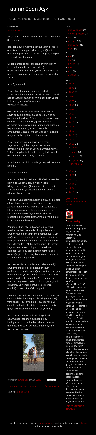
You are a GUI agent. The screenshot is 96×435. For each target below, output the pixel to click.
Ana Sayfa (35, 386)
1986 (71, 88)
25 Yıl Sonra (14, 30)
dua (70, 67)
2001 (71, 96)
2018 (71, 144)
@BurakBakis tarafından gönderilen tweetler (76, 201)
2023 (71, 183)
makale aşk (73, 45)
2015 (71, 131)
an (69, 56)
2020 (71, 175)
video (71, 48)
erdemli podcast (76, 33)
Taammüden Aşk (27, 9)
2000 (71, 92)
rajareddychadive (45, 423)
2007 (71, 101)
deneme (72, 41)
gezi (70, 71)
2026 (71, 192)
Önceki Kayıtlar (52, 386)
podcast (72, 63)
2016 (71, 135)
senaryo (72, 75)
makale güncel (75, 30)
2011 (71, 118)
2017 (71, 139)
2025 (71, 188)
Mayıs (75, 152)
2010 (71, 113)
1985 (71, 83)
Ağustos (76, 160)
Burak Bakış (73, 221)
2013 (71, 122)
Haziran (76, 156)
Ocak (74, 147)
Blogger (83, 423)
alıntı (70, 52)
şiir (69, 37)
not (69, 60)
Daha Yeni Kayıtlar (17, 386)
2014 (71, 126)
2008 (71, 105)
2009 (71, 109)
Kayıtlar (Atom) (22, 391)
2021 (71, 179)
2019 (71, 170)
